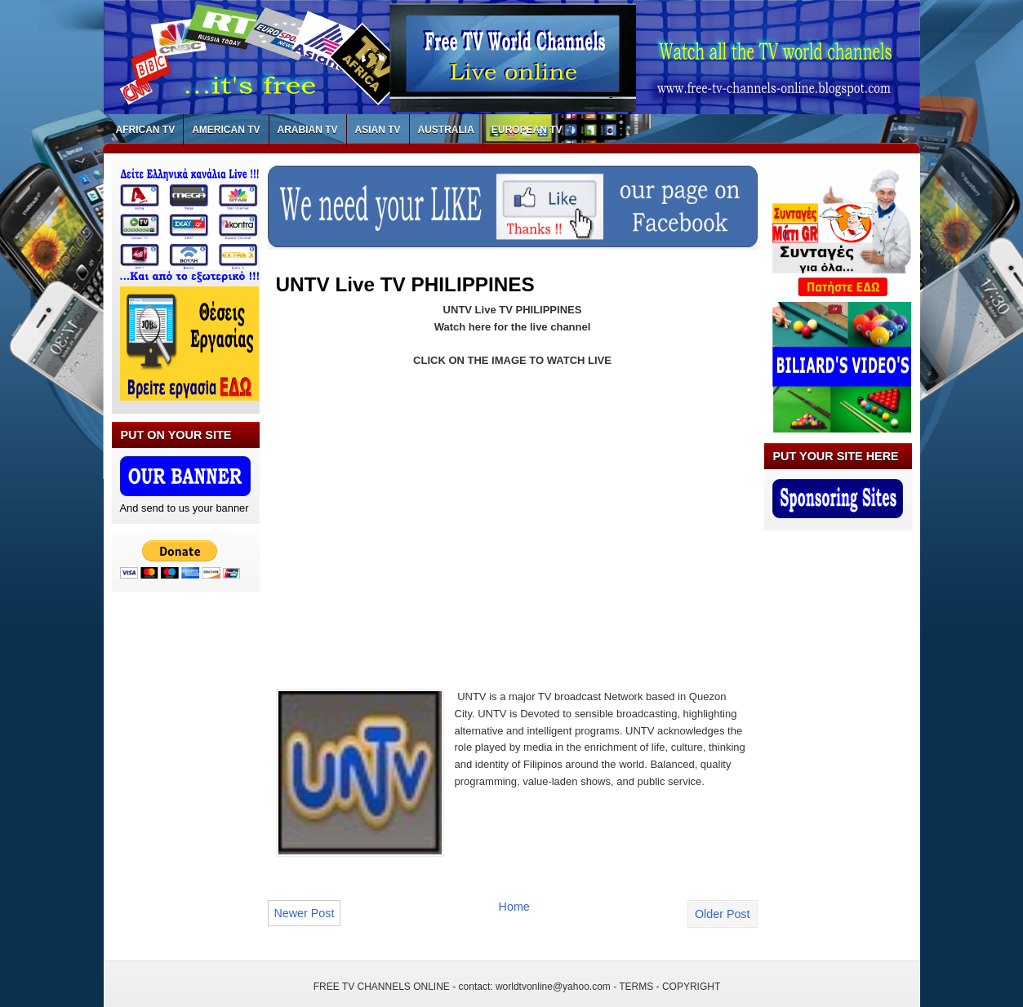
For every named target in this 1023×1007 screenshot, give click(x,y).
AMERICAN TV (226, 129)
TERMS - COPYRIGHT (669, 986)
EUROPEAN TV (527, 129)
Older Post (722, 913)
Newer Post (304, 913)
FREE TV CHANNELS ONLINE (382, 986)
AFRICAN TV (146, 129)
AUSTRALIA (446, 129)
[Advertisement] (413, 518)
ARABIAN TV (308, 129)
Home (514, 906)
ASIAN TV (378, 129)
